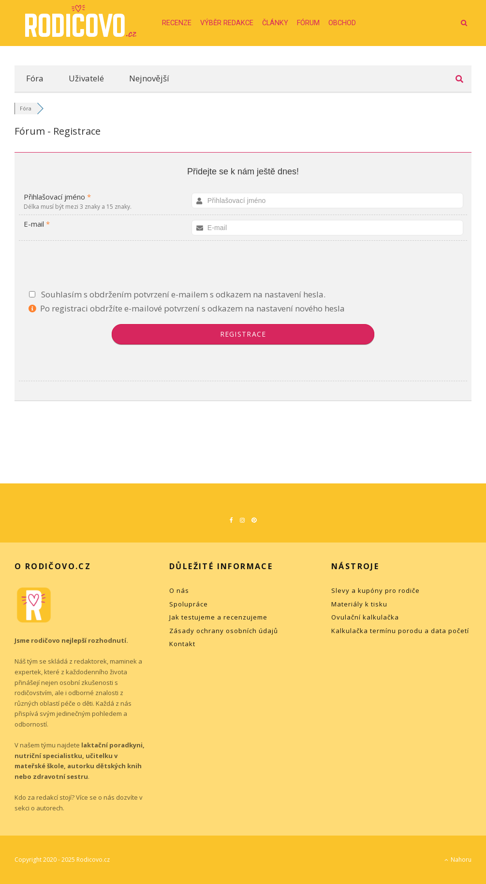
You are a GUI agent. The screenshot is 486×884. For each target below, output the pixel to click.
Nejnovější (149, 78)
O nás (179, 590)
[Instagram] (242, 520)
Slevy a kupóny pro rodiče (375, 590)
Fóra (35, 78)
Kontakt (182, 643)
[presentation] (243, 267)
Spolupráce (188, 604)
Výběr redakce (226, 23)
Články (275, 23)
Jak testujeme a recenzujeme (218, 617)
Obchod (342, 23)
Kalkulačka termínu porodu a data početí (400, 630)
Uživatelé (86, 78)
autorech (49, 808)
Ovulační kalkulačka (365, 617)
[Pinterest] (254, 520)
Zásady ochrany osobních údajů (223, 630)
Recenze (176, 23)
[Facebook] (231, 520)
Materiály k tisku (359, 604)
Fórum (308, 23)
